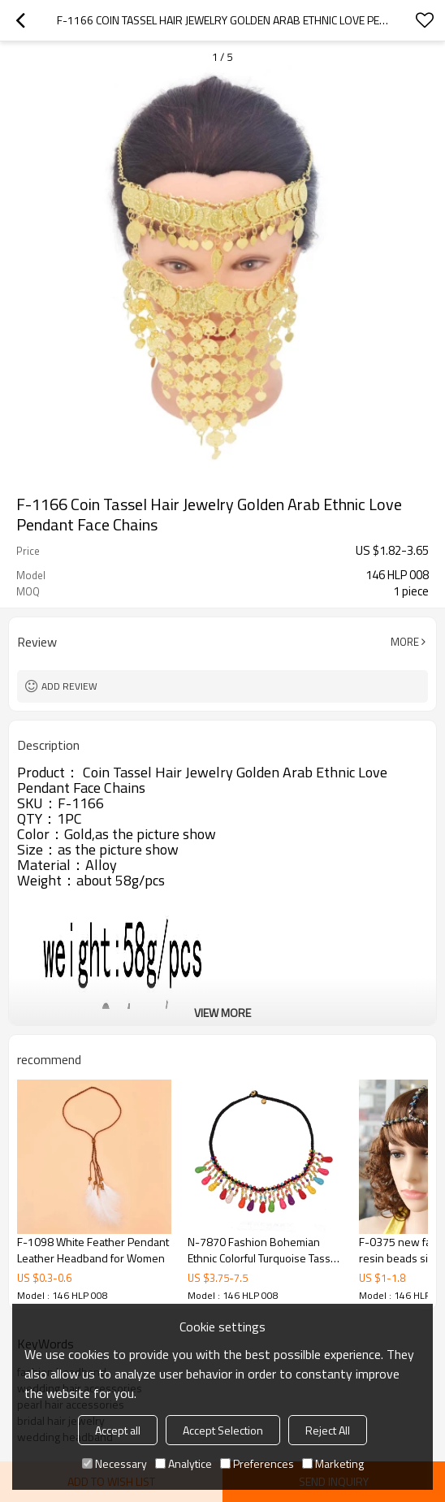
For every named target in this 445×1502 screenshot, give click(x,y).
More (405, 642)
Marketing (333, 1463)
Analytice (183, 1463)
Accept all (117, 1430)
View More (222, 1012)
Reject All (327, 1430)
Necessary (114, 1463)
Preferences (257, 1463)
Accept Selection (223, 1430)
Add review (69, 686)
